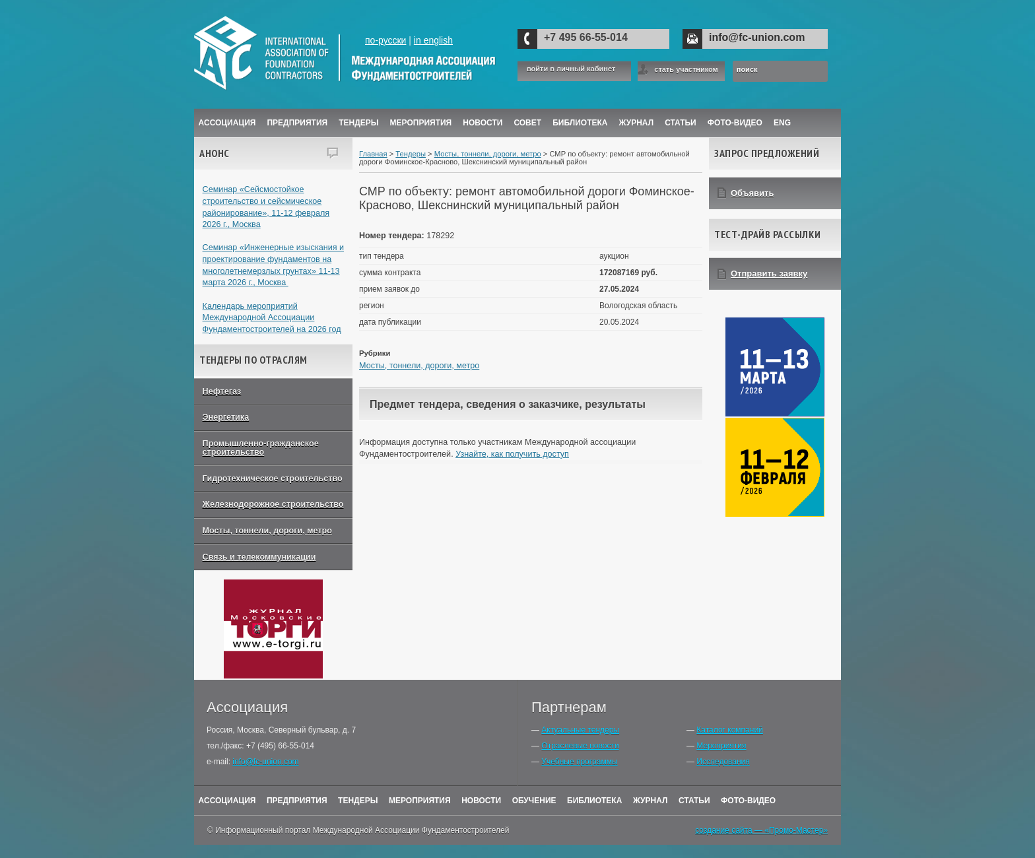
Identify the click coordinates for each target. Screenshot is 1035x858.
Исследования (722, 761)
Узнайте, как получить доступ (512, 454)
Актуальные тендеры (580, 730)
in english (433, 40)
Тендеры (358, 122)
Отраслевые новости (579, 745)
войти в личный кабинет (571, 69)
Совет (527, 122)
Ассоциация (227, 122)
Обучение (534, 800)
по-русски (385, 40)
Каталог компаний (729, 730)
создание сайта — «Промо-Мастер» (761, 830)
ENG (782, 122)
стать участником (686, 69)
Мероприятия (421, 122)
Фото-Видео (735, 122)
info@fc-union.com (757, 37)
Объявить (752, 193)
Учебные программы (579, 761)
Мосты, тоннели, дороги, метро (267, 530)
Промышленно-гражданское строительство (261, 448)
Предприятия (297, 122)
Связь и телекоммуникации (259, 557)
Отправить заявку (769, 274)
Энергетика (226, 417)
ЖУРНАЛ (636, 122)
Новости (482, 122)
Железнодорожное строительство (273, 504)
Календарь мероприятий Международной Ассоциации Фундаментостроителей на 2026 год (272, 318)
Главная (373, 154)
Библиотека (579, 122)
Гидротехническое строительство (273, 478)
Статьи (680, 122)
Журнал (650, 800)
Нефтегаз (222, 391)
